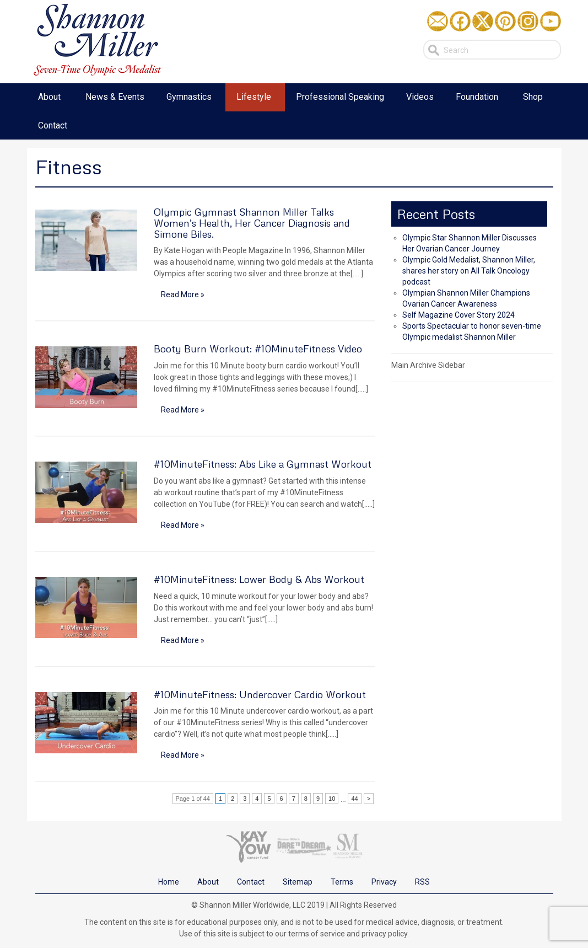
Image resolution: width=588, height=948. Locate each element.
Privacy (384, 881)
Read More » (182, 294)
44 (354, 798)
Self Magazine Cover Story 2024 (458, 314)
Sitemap (297, 881)
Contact (251, 881)
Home (168, 881)
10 (331, 798)
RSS (422, 881)
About (208, 881)
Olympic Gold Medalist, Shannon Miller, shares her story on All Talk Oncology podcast (468, 270)
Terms (342, 881)
